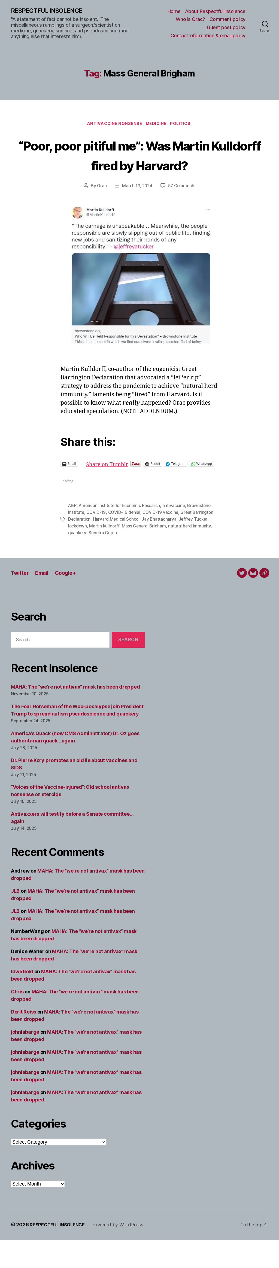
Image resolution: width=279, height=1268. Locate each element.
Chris (17, 1020)
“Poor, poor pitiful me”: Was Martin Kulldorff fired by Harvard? (139, 165)
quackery (77, 561)
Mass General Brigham (145, 554)
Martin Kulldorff (105, 554)
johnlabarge (25, 1060)
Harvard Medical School (117, 548)
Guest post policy (226, 27)
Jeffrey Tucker (195, 548)
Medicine (157, 124)
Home (174, 11)
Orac (101, 207)
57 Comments (182, 207)
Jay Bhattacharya (160, 548)
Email (44, 600)
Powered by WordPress (122, 1252)
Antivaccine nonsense (113, 124)
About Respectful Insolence (215, 11)
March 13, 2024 (136, 207)
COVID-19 (97, 541)
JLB (15, 919)
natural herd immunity (191, 554)
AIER (73, 535)
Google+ (69, 600)
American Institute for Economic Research (122, 535)
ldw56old (22, 999)
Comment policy (227, 19)
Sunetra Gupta (103, 561)
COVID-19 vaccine (162, 541)
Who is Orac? (190, 19)
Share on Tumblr (127, 485)
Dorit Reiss (23, 1040)
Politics (183, 124)
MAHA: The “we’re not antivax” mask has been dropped (75, 715)
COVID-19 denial (125, 541)
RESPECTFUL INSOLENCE (49, 11)
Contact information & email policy (208, 36)
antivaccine (177, 535)
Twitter (21, 600)
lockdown (78, 554)
